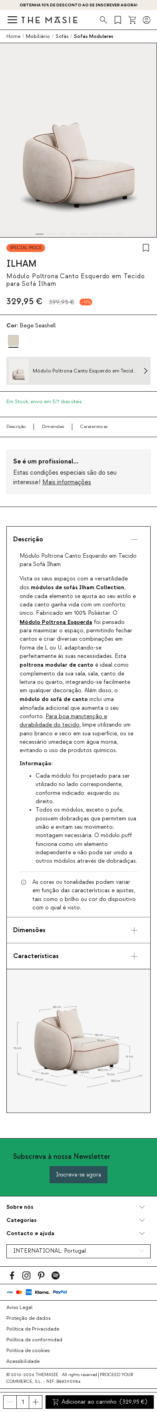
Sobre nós (19, 1207)
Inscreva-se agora (78, 1174)
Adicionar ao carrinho (99, 1402)
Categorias (21, 1220)
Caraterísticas (93, 427)
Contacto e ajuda (30, 1233)
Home (13, 36)
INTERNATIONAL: (49, 1251)
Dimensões (53, 427)
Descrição (16, 427)
